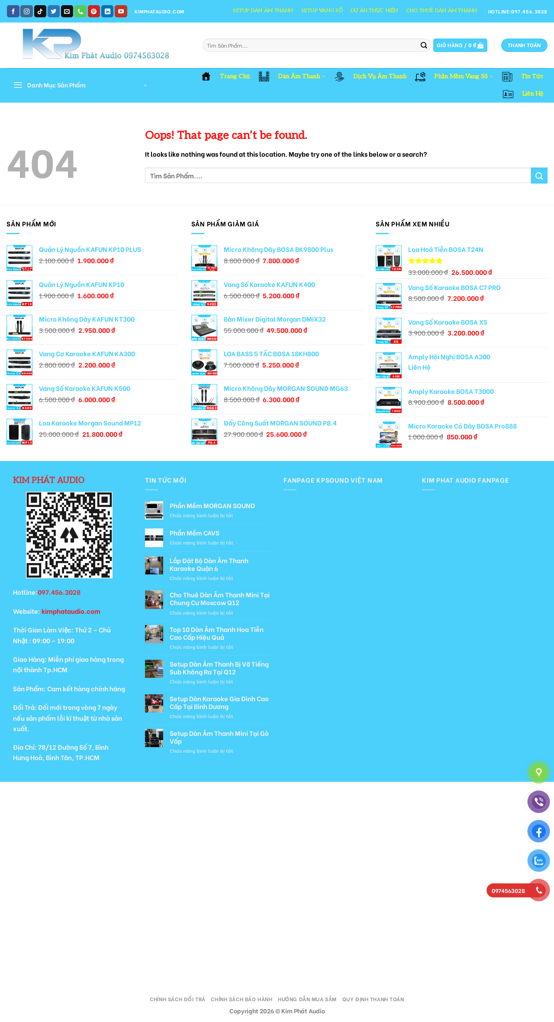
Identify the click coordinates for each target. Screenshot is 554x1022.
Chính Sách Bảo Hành (241, 999)
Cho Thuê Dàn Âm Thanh (441, 10)
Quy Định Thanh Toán (373, 999)
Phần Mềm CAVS (194, 532)
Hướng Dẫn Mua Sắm (307, 999)
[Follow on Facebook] (13, 11)
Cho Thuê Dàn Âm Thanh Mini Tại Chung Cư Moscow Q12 (220, 598)
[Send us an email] (67, 11)
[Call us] (80, 11)
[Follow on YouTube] (121, 11)
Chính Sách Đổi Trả (177, 999)
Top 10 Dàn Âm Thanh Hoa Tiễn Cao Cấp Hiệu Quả (217, 633)
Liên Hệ (419, 367)
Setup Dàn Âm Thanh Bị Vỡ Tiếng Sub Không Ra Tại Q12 (219, 667)
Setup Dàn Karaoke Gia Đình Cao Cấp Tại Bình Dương (219, 702)
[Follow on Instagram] (26, 11)
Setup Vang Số (322, 10)
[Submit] (424, 45)
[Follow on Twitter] (54, 11)
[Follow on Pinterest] (94, 11)
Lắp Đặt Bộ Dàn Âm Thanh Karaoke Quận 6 (209, 564)
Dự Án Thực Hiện (374, 10)
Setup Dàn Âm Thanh (263, 10)
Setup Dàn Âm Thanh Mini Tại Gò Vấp (219, 737)
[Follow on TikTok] (40, 11)
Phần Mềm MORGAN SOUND (212, 505)
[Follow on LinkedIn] (107, 11)
